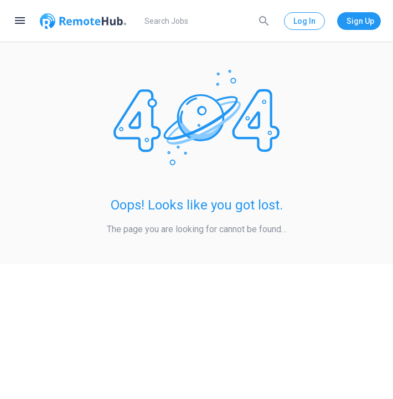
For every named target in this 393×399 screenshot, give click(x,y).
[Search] (264, 20)
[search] (205, 21)
